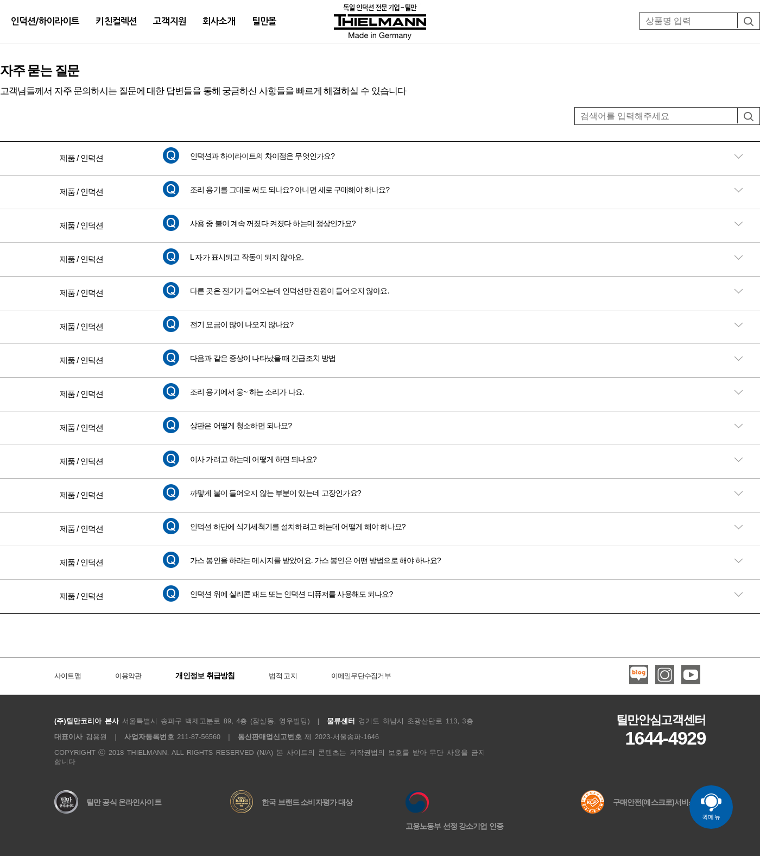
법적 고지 (283, 676)
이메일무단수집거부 (361, 676)
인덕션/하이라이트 (45, 21)
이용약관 (128, 676)
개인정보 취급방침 (205, 675)
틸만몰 (264, 21)
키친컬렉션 (116, 21)
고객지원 (169, 21)
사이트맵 (67, 676)
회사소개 (219, 21)
